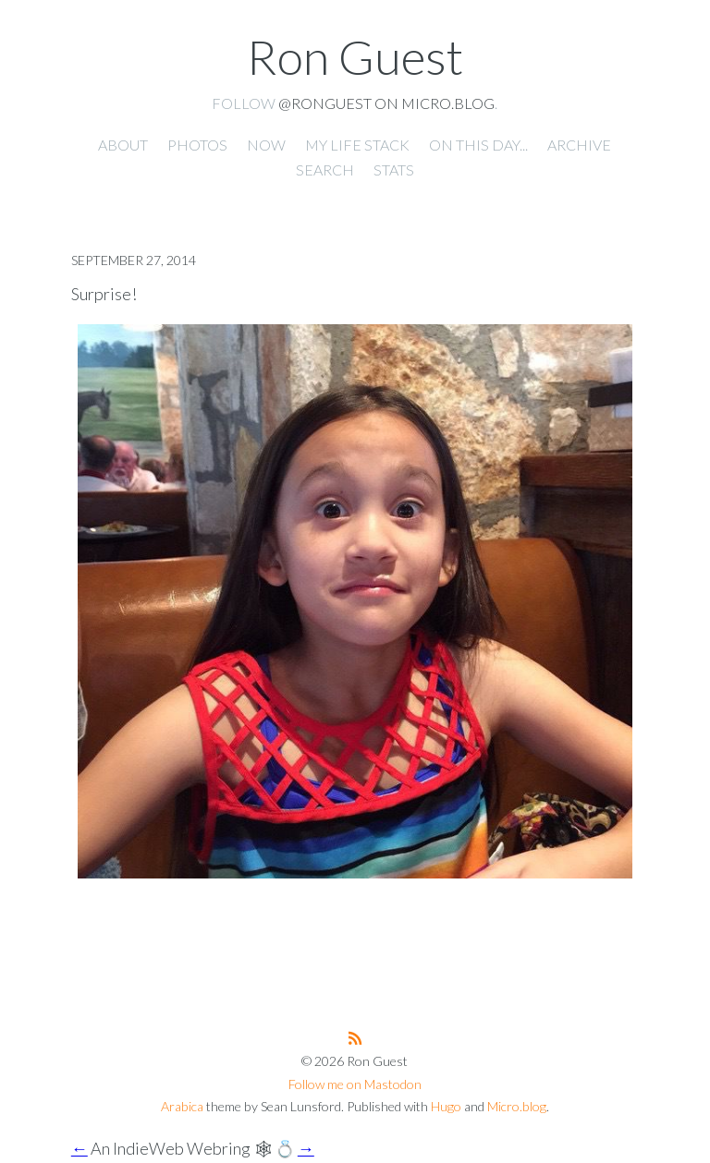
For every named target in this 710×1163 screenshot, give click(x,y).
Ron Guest (355, 56)
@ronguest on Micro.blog (386, 103)
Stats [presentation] (393, 169)
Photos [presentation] (197, 144)
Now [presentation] (266, 144)
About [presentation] (123, 144)
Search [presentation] (325, 169)
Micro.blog (516, 1106)
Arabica (182, 1106)
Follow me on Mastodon (355, 1084)
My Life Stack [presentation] (357, 144)
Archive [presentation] (579, 144)
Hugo (446, 1106)
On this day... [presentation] (478, 144)
